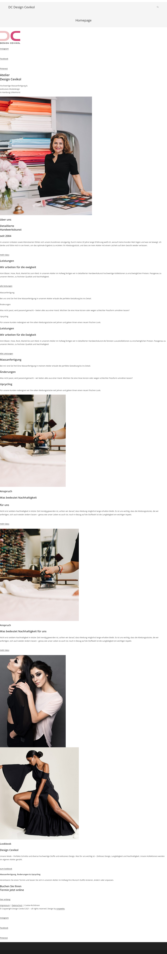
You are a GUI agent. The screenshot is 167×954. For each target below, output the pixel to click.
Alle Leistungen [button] (6, 353)
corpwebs (60, 908)
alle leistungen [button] (6, 286)
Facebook (4, 58)
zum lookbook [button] (6, 868)
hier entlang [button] (5, 899)
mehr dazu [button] (4, 254)
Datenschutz (17, 905)
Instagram (4, 48)
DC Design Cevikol (21, 7)
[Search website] (158, 7)
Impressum (5, 905)
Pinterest (4, 68)
